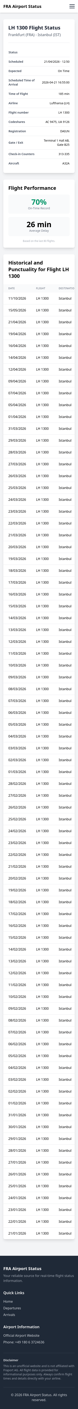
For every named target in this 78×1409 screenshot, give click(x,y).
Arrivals (9, 1314)
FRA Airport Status (22, 6)
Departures (12, 1308)
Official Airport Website (21, 1335)
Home (8, 1301)
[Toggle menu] (72, 6)
